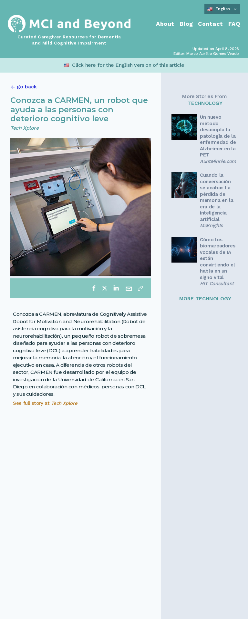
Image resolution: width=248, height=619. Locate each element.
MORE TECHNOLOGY (205, 298)
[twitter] (104, 288)
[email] (128, 288)
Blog (186, 23)
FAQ (234, 23)
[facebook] (94, 288)
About (165, 23)
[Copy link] (140, 288)
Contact (210, 23)
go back (27, 87)
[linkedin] (115, 288)
